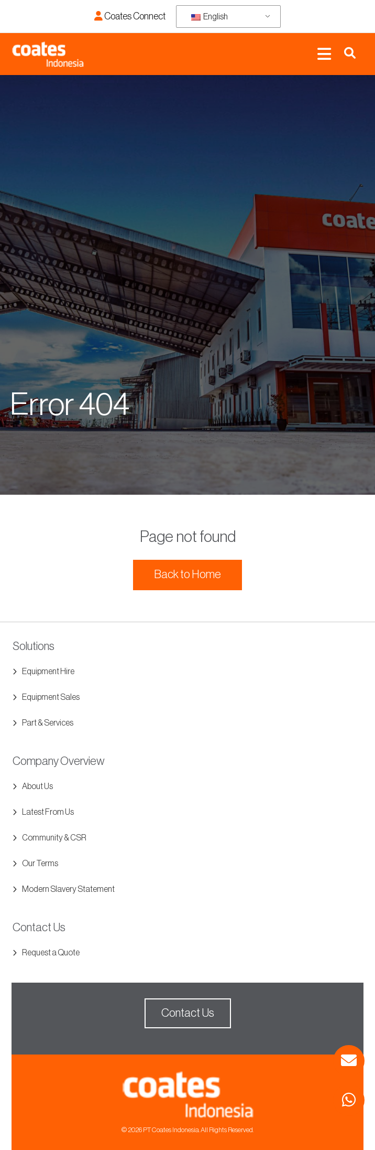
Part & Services (47, 723)
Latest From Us (48, 812)
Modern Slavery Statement (68, 889)
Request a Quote (51, 953)
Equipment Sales (51, 697)
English (209, 17)
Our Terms (40, 863)
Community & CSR (54, 838)
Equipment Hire (48, 671)
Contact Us (187, 1013)
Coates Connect (130, 16)
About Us (37, 786)
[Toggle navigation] (324, 54)
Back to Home (187, 574)
